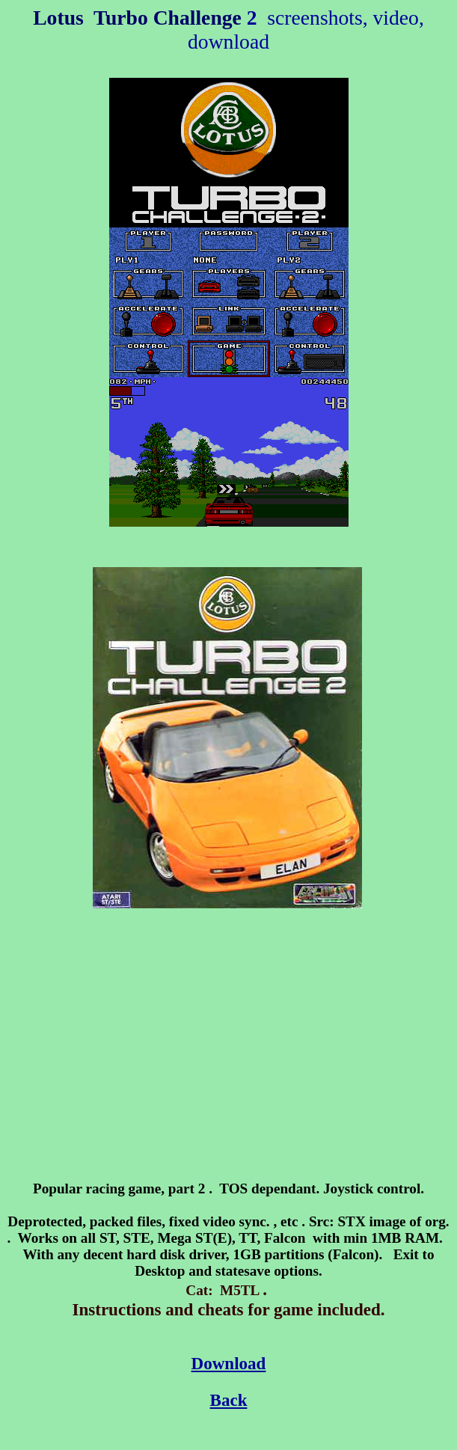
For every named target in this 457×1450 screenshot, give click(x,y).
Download (228, 1363)
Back (229, 1400)
